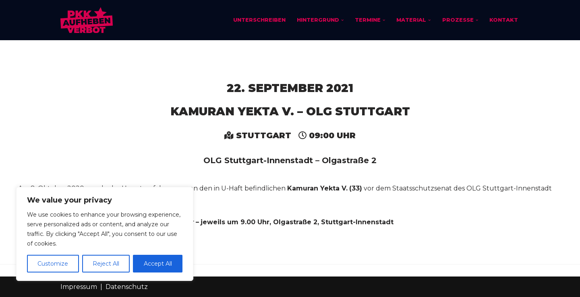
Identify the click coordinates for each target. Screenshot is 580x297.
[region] (104, 234)
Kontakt (503, 20)
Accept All (158, 263)
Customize (52, 263)
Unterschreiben (259, 20)
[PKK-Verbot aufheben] (86, 20)
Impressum (78, 287)
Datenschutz (127, 287)
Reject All (106, 263)
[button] (342, 20)
